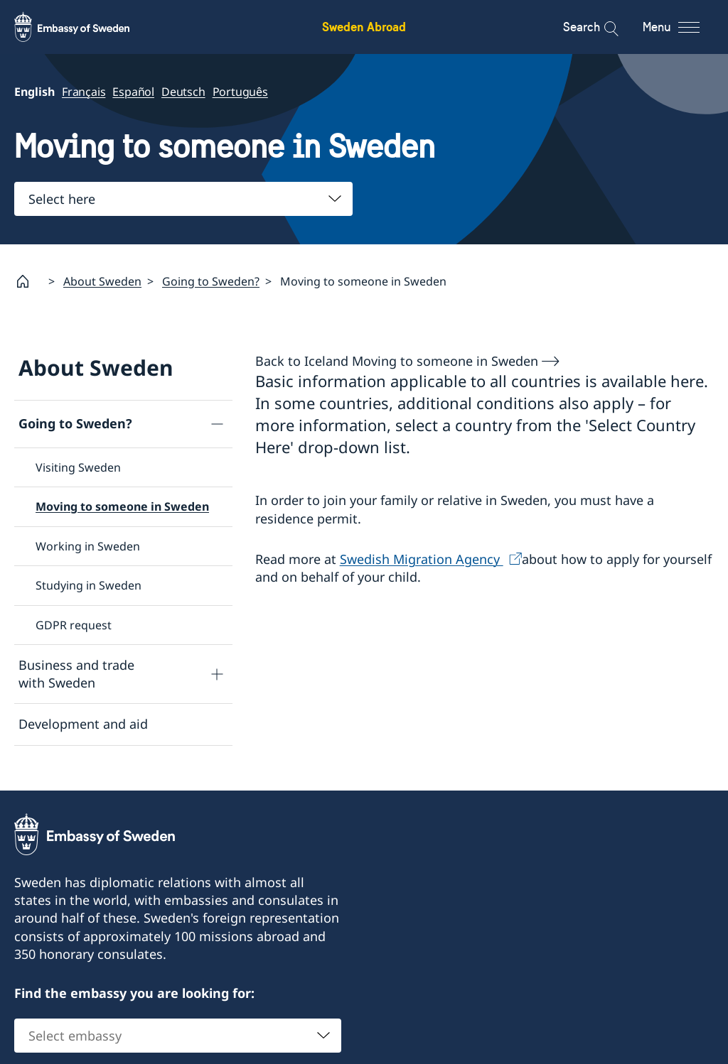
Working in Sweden (88, 545)
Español (133, 91)
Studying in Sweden (88, 585)
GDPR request (74, 624)
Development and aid (83, 723)
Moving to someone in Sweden (122, 506)
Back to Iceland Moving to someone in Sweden (396, 360)
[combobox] (183, 199)
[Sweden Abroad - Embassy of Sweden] (85, 27)
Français (83, 91)
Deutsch (183, 91)
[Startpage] (28, 281)
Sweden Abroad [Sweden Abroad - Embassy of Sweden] (364, 26)
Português (240, 91)
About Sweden (102, 280)
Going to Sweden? (210, 280)
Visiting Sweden (78, 467)
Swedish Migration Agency (421, 558)
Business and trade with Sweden (76, 673)
